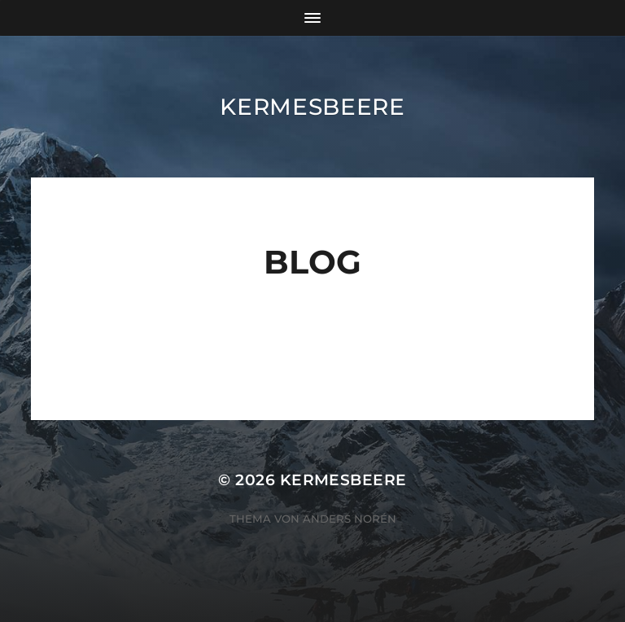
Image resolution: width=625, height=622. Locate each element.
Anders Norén (349, 518)
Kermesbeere (312, 106)
